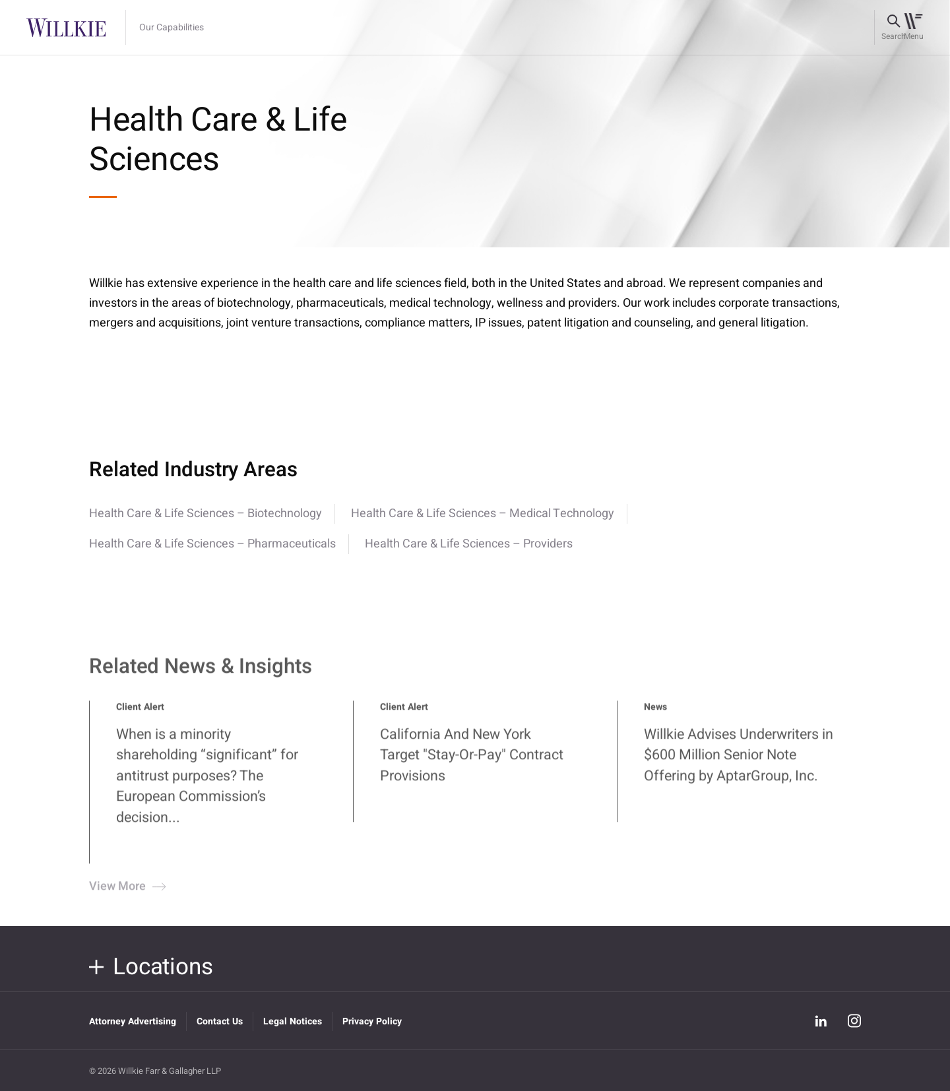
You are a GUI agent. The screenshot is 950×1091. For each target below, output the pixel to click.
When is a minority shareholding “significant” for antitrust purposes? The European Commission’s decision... (207, 784)
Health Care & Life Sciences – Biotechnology (205, 513)
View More (126, 893)
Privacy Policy (372, 1021)
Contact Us (220, 1021)
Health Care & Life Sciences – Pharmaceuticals (212, 544)
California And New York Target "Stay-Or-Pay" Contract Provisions (471, 763)
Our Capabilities (171, 27)
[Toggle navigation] (913, 27)
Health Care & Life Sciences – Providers (469, 544)
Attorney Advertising (132, 1021)
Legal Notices (292, 1021)
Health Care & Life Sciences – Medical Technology (482, 513)
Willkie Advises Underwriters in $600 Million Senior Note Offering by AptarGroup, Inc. (738, 763)
